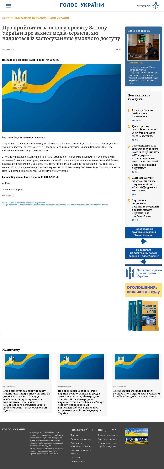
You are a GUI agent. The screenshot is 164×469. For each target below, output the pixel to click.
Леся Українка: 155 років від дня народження (142, 113)
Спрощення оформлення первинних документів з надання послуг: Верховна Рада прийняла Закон (145, 208)
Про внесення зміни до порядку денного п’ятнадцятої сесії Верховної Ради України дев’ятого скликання (136, 393)
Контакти (75, 457)
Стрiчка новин (77, 461)
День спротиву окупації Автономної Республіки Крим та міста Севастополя (144, 131)
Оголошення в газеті (80, 439)
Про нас (74, 435)
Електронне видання (108, 439)
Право (4, 203)
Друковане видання (108, 435)
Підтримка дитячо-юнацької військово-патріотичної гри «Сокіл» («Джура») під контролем (144, 184)
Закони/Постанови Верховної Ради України (35, 18)
